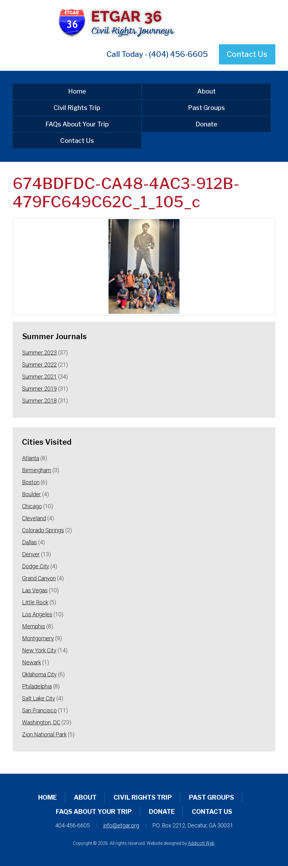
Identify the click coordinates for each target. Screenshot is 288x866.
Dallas (29, 542)
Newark (31, 662)
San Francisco (39, 710)
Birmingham (36, 470)
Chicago (32, 506)
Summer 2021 (39, 376)
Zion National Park (44, 734)
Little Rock (35, 602)
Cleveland (34, 518)
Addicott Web (201, 843)
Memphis (33, 626)
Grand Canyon (39, 578)
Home (77, 91)
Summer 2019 (39, 388)
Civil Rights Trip (77, 108)
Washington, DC (41, 722)
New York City (39, 650)
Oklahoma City (39, 674)
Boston (30, 482)
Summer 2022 (39, 364)
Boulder (31, 494)
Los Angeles (37, 614)
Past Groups (206, 108)
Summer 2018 (39, 400)
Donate (206, 124)
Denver (31, 554)
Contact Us (247, 54)
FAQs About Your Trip (77, 124)
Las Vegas (35, 590)
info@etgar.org (121, 825)
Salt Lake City (38, 698)
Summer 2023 (39, 352)
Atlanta (30, 458)
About (206, 91)
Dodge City (35, 566)
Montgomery (38, 638)
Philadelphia (37, 686)
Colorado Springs (43, 530)
